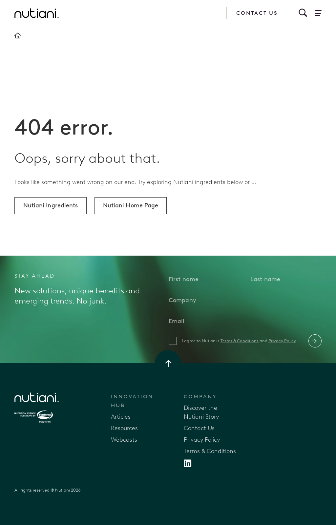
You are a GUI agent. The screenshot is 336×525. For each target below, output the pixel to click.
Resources (124, 428)
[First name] (207, 279)
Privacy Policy (282, 340)
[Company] (245, 300)
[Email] (245, 321)
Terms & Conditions (239, 340)
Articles (121, 416)
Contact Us (257, 13)
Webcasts (124, 439)
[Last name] (286, 279)
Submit (315, 340)
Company (200, 396)
